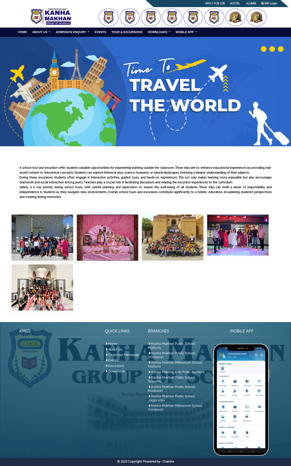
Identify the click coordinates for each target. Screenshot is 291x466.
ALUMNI (251, 4)
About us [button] (40, 32)
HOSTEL (235, 4)
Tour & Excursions (127, 32)
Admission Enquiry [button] (71, 32)
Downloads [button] (158, 32)
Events (100, 32)
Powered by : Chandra (158, 462)
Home (22, 32)
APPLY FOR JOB (215, 4)
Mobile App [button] (185, 32)
